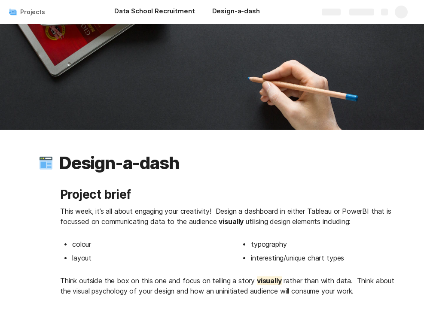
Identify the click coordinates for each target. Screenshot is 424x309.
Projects (32, 11)
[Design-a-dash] (236, 12)
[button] (46, 163)
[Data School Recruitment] (155, 12)
